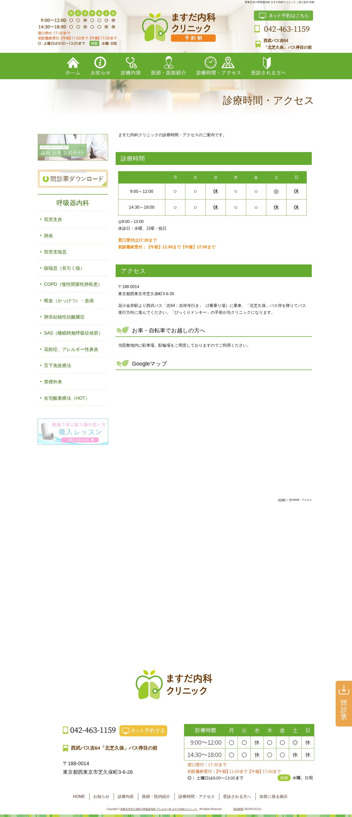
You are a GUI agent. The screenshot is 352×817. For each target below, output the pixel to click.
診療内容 (126, 796)
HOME (79, 796)
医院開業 (238, 809)
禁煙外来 (53, 381)
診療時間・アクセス (197, 796)
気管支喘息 (55, 251)
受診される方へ (237, 796)
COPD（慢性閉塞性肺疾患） (73, 284)
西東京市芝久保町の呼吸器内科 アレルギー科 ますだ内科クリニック (159, 809)
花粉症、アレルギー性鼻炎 (71, 349)
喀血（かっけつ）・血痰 (69, 300)
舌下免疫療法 (57, 365)
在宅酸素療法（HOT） (67, 398)
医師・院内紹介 (156, 796)
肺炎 (48, 235)
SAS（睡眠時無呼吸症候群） (73, 333)
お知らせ (101, 796)
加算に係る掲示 (273, 796)
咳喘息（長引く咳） (64, 268)
